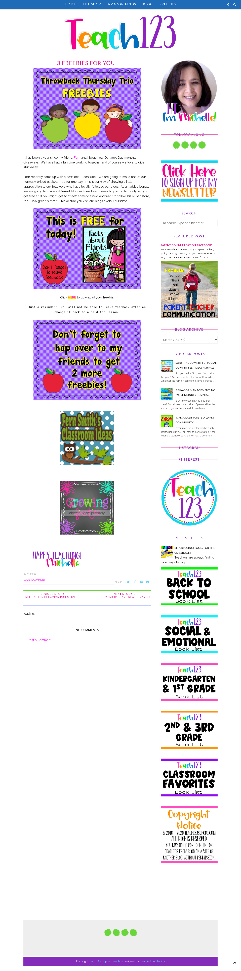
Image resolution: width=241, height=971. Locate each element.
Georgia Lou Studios (152, 961)
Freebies (167, 4)
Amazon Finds (122, 4)
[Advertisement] (189, 896)
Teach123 (95, 961)
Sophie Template (112, 961)
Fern (77, 157)
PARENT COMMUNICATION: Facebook (186, 245)
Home (70, 4)
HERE (72, 297)
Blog (148, 4)
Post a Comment (40, 640)
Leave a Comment (34, 579)
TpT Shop (92, 4)
